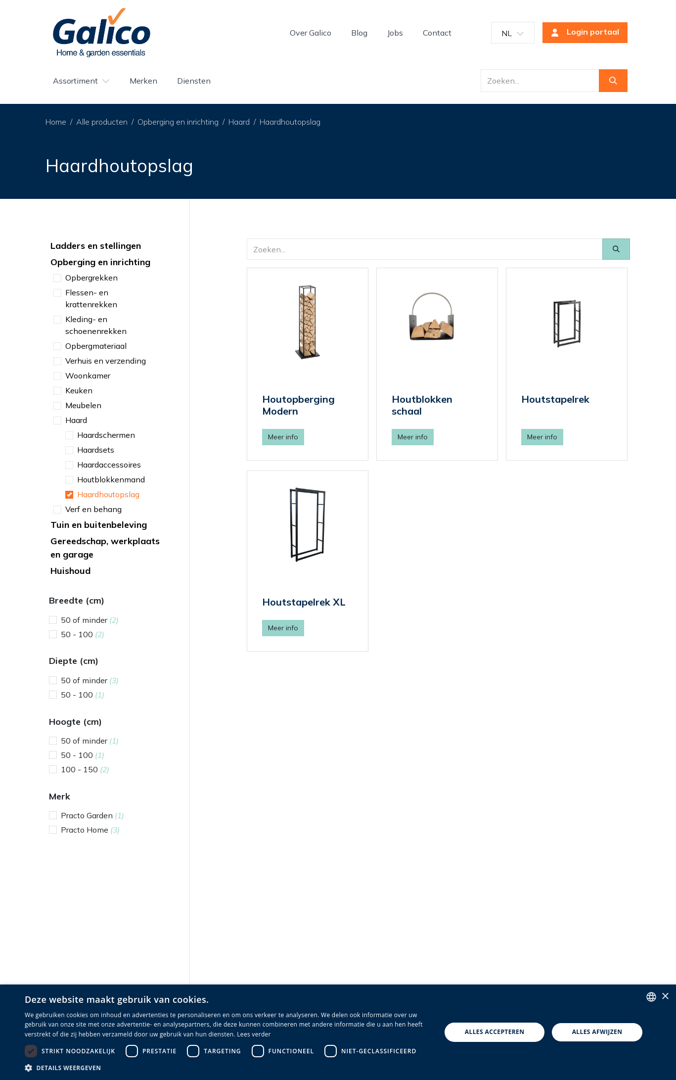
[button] (227, 1068)
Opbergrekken (91, 277)
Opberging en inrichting (178, 122)
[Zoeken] (613, 80)
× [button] (665, 996)
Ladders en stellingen (95, 245)
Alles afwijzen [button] (597, 1032)
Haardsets (95, 450)
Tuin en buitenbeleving (98, 524)
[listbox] (651, 997)
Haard (239, 122)
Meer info (283, 436)
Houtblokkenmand (111, 479)
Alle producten (102, 122)
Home (55, 122)
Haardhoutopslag (290, 122)
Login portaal (582, 33)
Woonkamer (87, 375)
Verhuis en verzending (105, 361)
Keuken (78, 390)
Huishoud (70, 570)
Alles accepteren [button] (495, 1032)
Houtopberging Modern (298, 405)
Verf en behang (93, 509)
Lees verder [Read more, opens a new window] (254, 1034)
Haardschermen (106, 435)
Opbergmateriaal (96, 346)
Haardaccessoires (109, 465)
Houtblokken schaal (422, 405)
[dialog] (338, 1032)
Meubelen (83, 405)
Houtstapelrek (555, 399)
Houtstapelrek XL (304, 602)
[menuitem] (310, 33)
